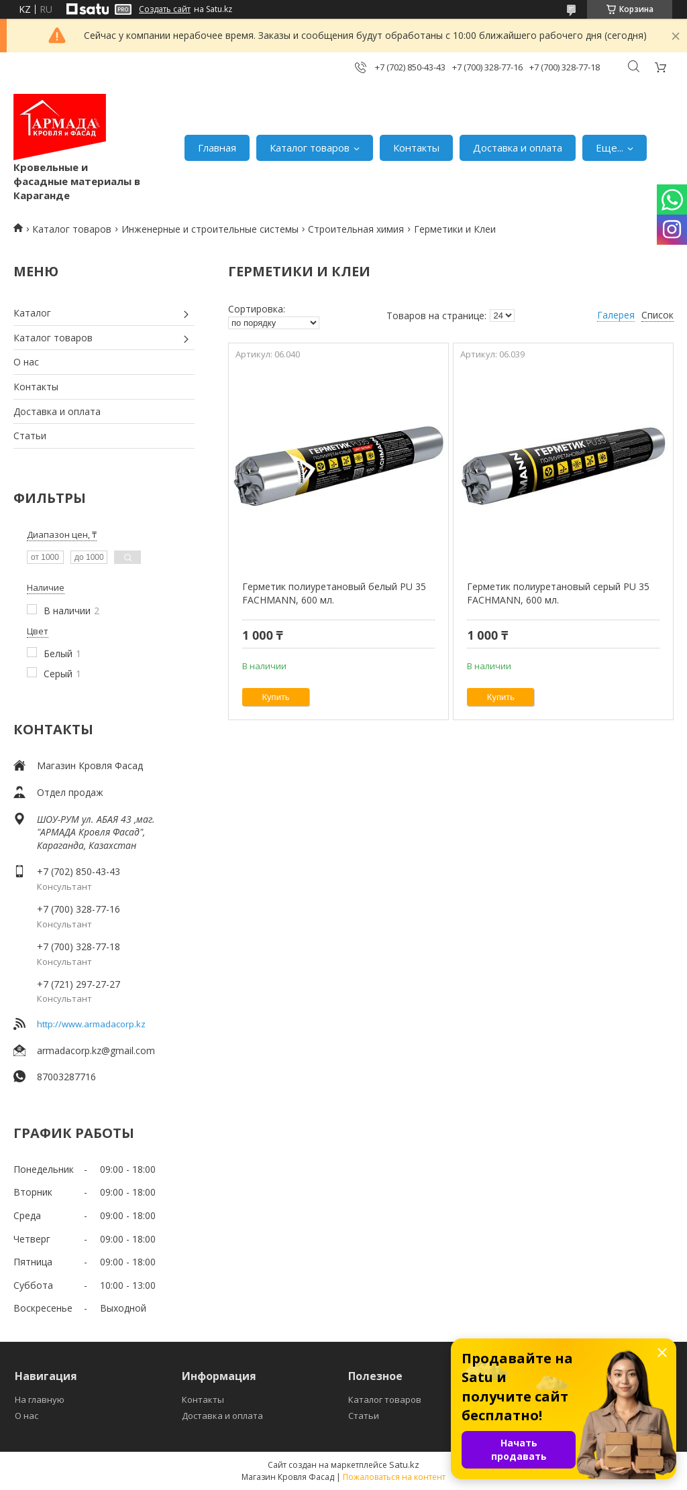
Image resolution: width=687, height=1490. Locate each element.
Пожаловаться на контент (394, 1477)
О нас (26, 361)
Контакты (416, 147)
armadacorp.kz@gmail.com (96, 1050)
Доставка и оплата (517, 147)
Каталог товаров (310, 147)
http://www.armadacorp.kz (91, 1024)
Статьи (29, 435)
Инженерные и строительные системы (210, 229)
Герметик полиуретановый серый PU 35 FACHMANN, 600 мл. (558, 593)
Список (657, 314)
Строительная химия (356, 229)
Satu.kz (404, 1464)
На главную (39, 1399)
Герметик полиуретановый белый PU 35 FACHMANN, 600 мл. (334, 593)
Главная (217, 147)
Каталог (32, 312)
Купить (276, 697)
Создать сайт (165, 9)
